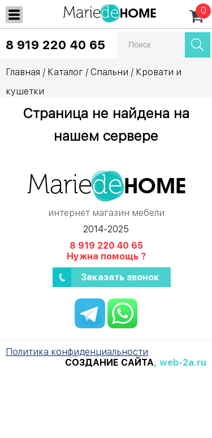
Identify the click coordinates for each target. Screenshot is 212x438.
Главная (23, 72)
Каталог (65, 72)
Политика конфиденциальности (77, 351)
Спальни (109, 72)
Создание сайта (109, 362)
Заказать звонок (120, 277)
